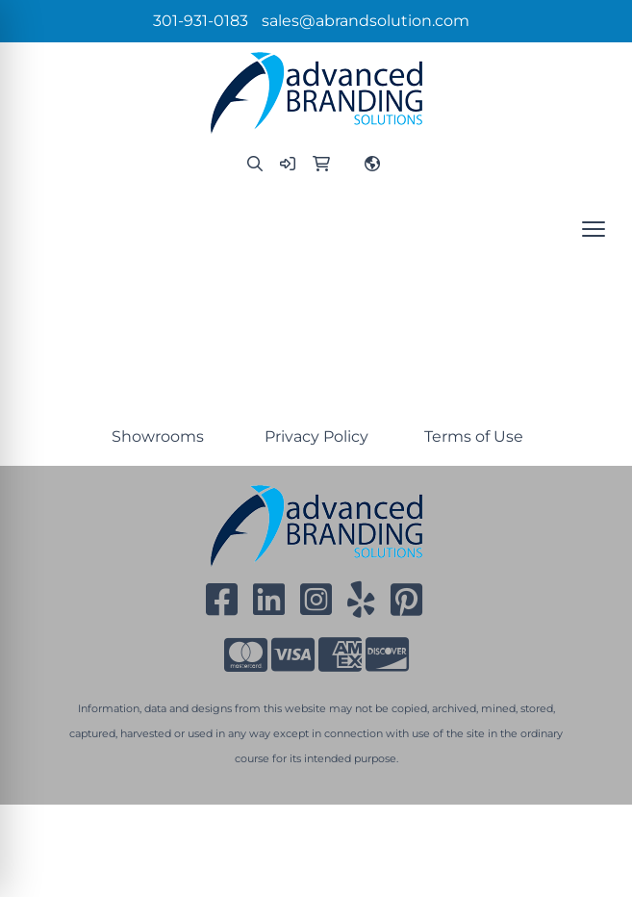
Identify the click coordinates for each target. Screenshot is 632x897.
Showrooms (158, 436)
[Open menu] (593, 229)
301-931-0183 (200, 21)
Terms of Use (473, 436)
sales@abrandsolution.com (365, 21)
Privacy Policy (316, 436)
